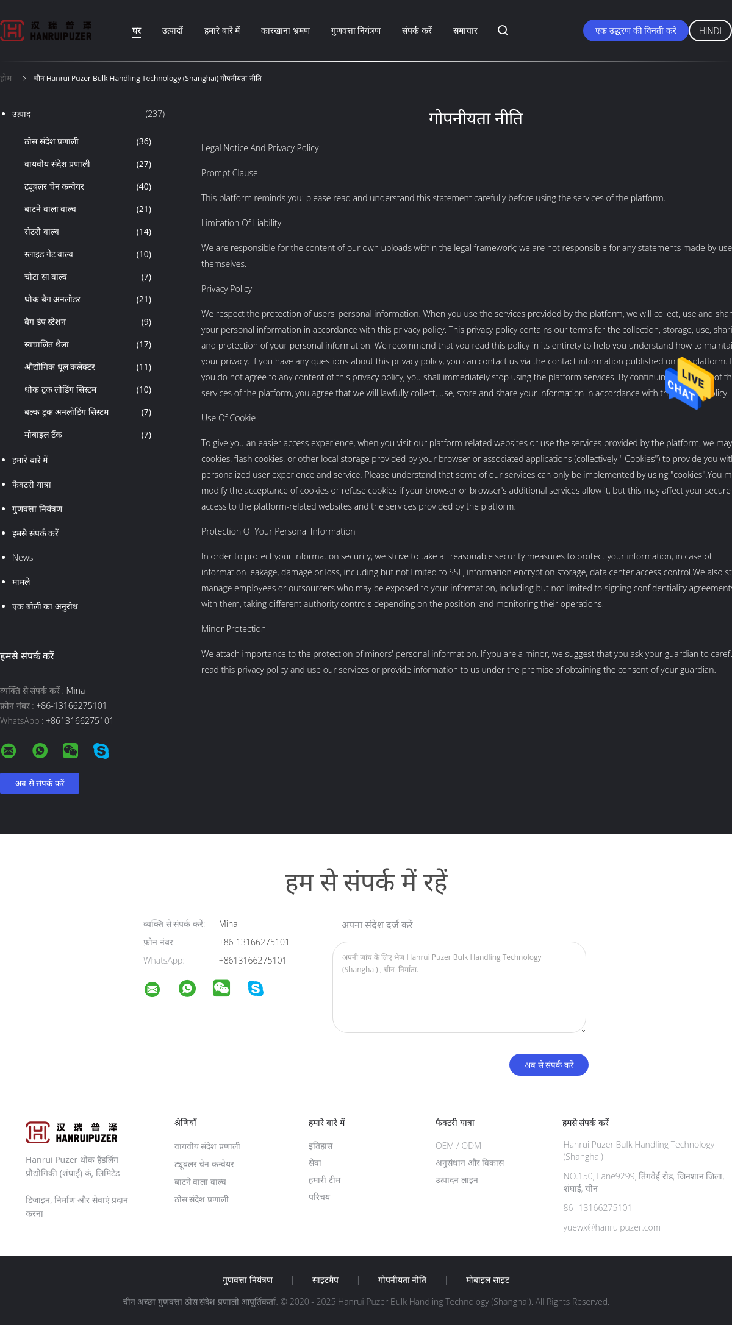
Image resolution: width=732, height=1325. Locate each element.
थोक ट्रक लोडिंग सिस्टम (87, 389)
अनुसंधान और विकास (470, 1162)
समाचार (465, 30)
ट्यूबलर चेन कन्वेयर (87, 186)
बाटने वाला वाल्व (87, 209)
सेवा (315, 1162)
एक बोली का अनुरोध (45, 606)
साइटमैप (325, 1280)
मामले (21, 582)
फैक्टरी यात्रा (31, 484)
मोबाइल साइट (487, 1280)
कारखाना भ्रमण (285, 30)
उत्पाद (88, 114)
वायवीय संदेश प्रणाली (87, 164)
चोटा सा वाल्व (87, 276)
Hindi (710, 31)
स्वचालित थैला (87, 344)
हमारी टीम (324, 1179)
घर (136, 30)
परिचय (319, 1196)
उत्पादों (172, 30)
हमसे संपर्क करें (35, 533)
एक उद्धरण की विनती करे (635, 30)
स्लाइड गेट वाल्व (87, 254)
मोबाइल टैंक (87, 434)
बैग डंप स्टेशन (87, 321)
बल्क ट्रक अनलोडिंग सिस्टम (87, 412)
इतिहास (320, 1145)
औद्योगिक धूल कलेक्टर (87, 367)
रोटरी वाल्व (87, 231)
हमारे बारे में (222, 30)
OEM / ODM (458, 1145)
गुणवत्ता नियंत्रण (356, 30)
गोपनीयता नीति (402, 1280)
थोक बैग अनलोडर (87, 299)
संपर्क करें (417, 30)
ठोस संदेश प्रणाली (87, 141)
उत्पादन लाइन (457, 1179)
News (22, 557)
